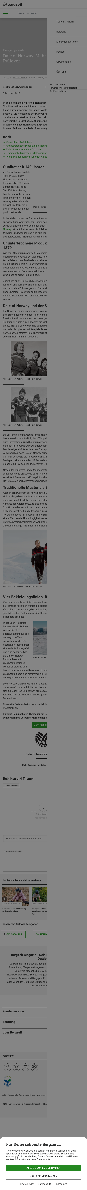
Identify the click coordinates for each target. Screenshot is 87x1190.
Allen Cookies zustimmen (43, 1167)
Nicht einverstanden (43, 1176)
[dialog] (43, 1163)
